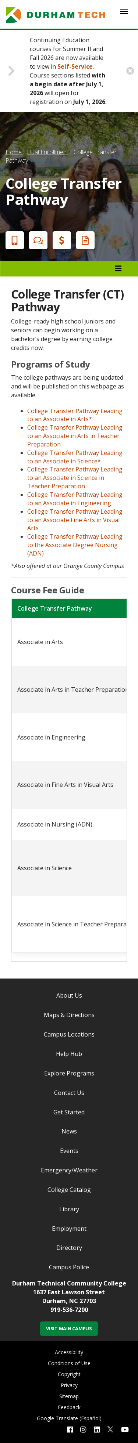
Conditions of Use (69, 1363)
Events (69, 1151)
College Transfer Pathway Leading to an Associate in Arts (75, 415)
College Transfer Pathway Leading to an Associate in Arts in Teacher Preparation (75, 435)
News (69, 1131)
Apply (13, 240)
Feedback (69, 1407)
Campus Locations (69, 1034)
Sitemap (69, 1396)
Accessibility (69, 1352)
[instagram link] (83, 1429)
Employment (69, 1229)
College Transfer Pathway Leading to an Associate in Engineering (75, 499)
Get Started (69, 1112)
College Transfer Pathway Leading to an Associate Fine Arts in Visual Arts (75, 519)
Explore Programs (69, 1073)
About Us (69, 995)
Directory (69, 1248)
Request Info (84, 240)
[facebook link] (70, 1429)
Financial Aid (60, 240)
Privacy (69, 1385)
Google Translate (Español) (69, 1418)
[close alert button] (130, 71)
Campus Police (69, 1267)
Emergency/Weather (69, 1170)
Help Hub (69, 1054)
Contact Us (69, 1093)
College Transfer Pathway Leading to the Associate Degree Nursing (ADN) (75, 544)
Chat (37, 240)
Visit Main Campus (69, 1328)
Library (69, 1209)
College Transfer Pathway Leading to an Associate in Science (75, 457)
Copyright (69, 1374)
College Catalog (69, 1190)
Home (14, 152)
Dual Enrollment (47, 152)
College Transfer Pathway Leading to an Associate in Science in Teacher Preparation (75, 477)
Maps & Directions (69, 1015)
